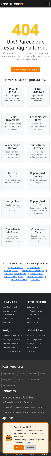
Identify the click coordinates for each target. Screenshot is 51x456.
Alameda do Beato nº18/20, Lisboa (19, 397)
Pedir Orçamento (34, 347)
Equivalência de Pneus (36, 335)
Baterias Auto (37, 273)
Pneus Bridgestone (9, 311)
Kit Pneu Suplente (34, 311)
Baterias (44, 374)
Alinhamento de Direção (33, 270)
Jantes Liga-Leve (10, 270)
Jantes (22, 374)
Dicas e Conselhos (35, 276)
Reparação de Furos (9, 343)
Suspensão (31, 351)
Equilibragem (9, 386)
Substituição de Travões (15, 273)
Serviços (21, 380)
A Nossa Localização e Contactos (18, 402)
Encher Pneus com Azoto (11, 351)
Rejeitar (30, 448)
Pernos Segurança (34, 339)
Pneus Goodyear (8, 319)
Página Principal (15, 267)
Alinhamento (34, 380)
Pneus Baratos (7, 322)
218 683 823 (22, 407)
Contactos (35, 279)
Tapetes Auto (32, 322)
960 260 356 (23, 412)
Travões (32, 374)
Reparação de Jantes (13, 276)
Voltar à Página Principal (25, 69)
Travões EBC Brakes (35, 319)
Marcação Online (19, 279)
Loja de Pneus (33, 267)
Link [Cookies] (28, 443)
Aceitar (19, 448)
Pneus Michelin (7, 315)
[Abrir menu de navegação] (46, 3)
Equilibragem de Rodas (11, 339)
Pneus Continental (9, 307)
